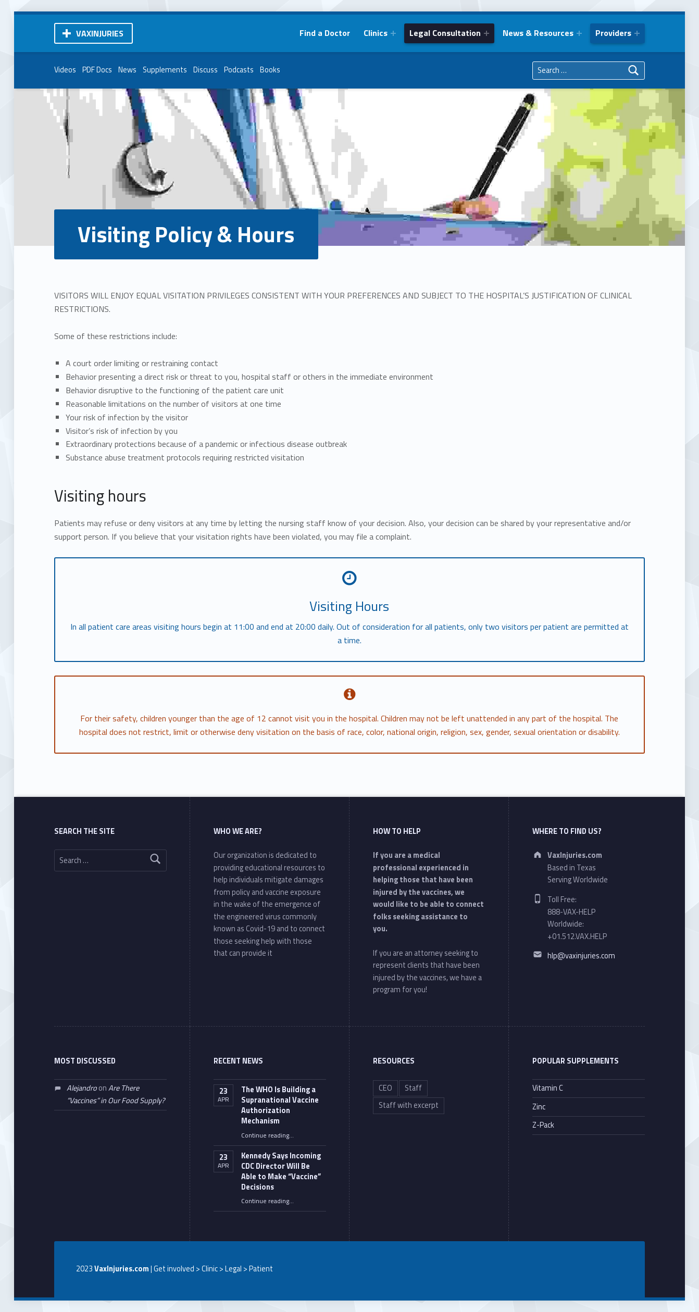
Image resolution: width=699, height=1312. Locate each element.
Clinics (376, 33)
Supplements (165, 70)
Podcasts (239, 70)
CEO (385, 1088)
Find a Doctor (324, 33)
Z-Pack (543, 1125)
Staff (413, 1088)
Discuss (205, 70)
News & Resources (538, 33)
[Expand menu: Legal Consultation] (486, 33)
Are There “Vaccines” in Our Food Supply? (116, 1094)
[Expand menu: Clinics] (393, 33)
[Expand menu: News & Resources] (579, 33)
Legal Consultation (445, 33)
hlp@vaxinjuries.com (581, 955)
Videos (65, 70)
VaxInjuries (99, 33)
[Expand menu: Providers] (637, 33)
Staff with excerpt (409, 1105)
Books (270, 70)
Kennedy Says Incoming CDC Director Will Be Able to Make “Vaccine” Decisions (281, 1171)
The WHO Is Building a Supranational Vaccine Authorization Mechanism (280, 1105)
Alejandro (82, 1088)
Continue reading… (267, 1135)
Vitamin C (547, 1088)
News (127, 70)
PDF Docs (97, 70)
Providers (613, 33)
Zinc (538, 1107)
